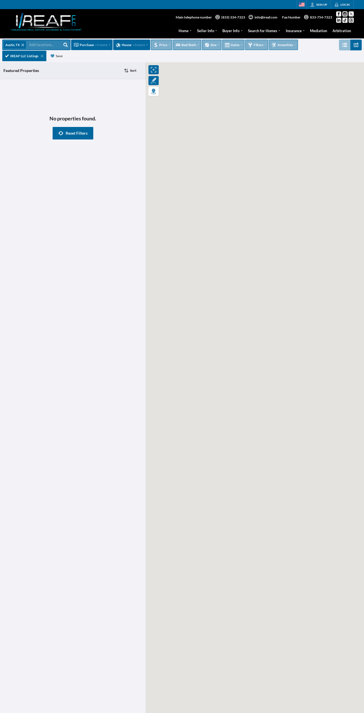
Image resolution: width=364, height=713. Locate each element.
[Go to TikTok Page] (345, 20)
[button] (73, 133)
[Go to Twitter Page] (351, 14)
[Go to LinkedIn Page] (338, 20)
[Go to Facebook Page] (338, 14)
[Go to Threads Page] (351, 20)
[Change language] (302, 5)
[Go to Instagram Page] (345, 14)
